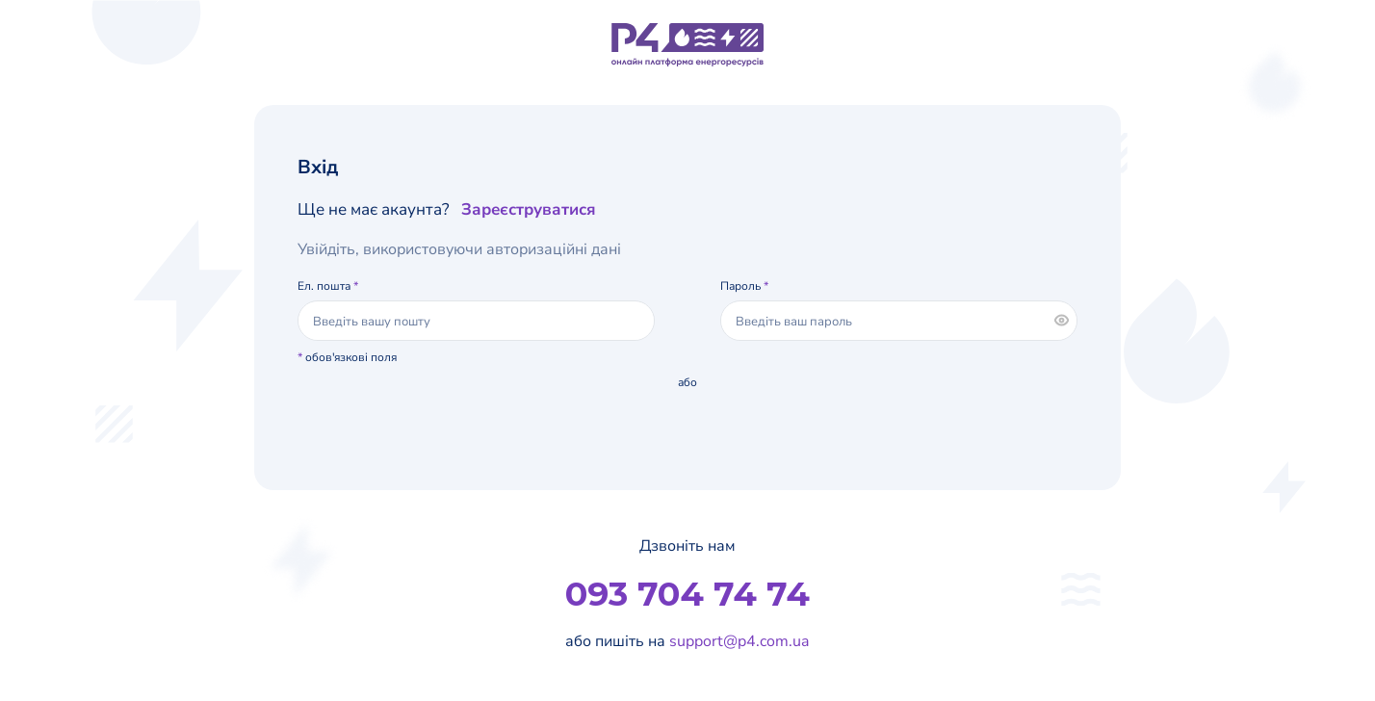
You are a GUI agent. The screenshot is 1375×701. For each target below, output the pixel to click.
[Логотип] (688, 44)
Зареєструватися (528, 209)
